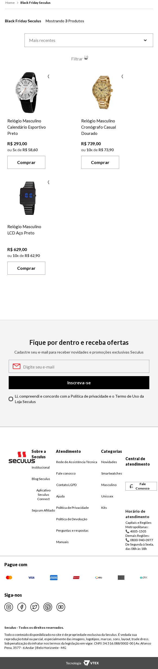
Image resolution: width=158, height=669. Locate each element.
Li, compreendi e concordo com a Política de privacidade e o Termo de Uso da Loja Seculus (79, 399)
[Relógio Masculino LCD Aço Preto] (28, 227)
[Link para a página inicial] (10, 2)
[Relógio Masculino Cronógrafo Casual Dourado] (102, 121)
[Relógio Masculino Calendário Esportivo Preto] (28, 121)
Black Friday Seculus (35, 3)
